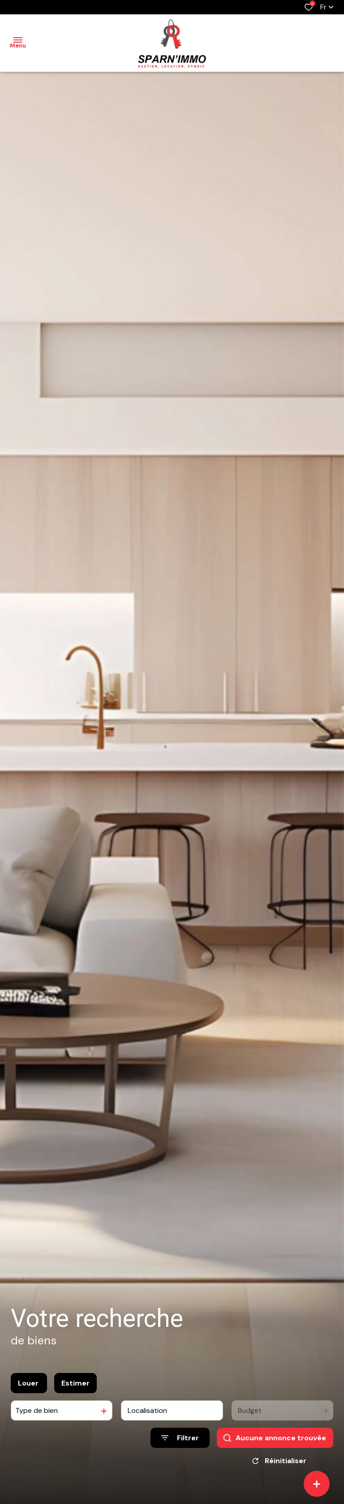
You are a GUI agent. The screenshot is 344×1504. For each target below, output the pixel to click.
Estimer (75, 1383)
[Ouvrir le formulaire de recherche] (180, 1438)
